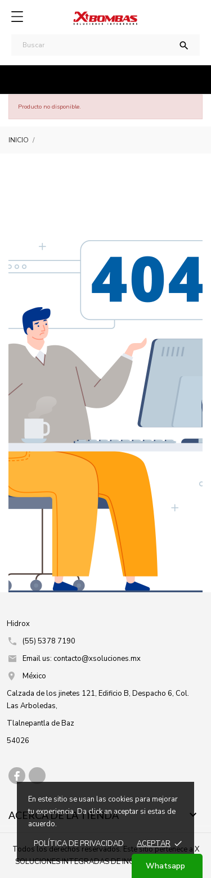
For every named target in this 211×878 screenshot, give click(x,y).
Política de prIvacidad (79, 844)
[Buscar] (105, 45)
